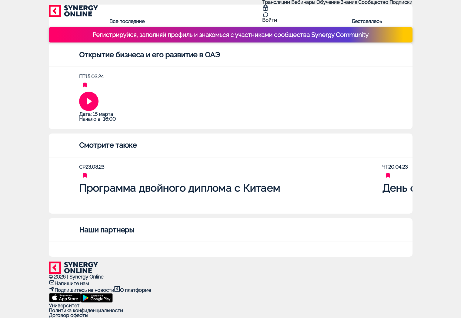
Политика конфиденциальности (86, 310)
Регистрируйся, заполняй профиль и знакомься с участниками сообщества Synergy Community (230, 35)
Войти (269, 20)
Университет (64, 306)
